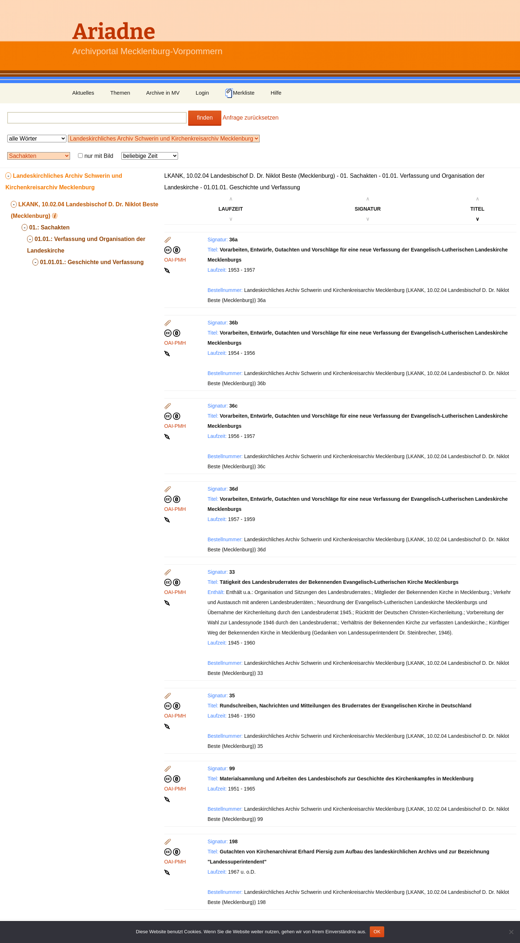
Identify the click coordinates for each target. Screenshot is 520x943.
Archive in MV (163, 93)
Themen (120, 93)
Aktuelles (83, 93)
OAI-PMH (175, 260)
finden (205, 118)
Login (202, 93)
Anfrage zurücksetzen (251, 118)
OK (376, 931)
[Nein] (511, 931)
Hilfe (275, 93)
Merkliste (240, 93)
